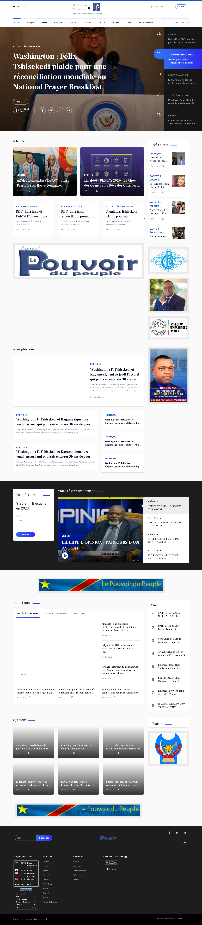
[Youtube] (162, 7)
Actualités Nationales (119, 207)
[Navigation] (89, 7)
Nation (44, 22)
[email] (33, 838)
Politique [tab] (79, 613)
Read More (20, 102)
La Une (16, 22)
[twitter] (157, 7)
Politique (30, 22)
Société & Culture (72, 207)
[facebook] (151, 7)
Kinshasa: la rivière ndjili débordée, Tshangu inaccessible (171, 694)
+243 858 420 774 (82, 9)
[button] (144, 218)
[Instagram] (168, 7)
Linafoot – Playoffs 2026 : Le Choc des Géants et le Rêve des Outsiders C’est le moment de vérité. (111, 185)
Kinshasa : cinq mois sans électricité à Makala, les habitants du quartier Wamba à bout (119, 627)
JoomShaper (25, 919)
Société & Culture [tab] (27, 613)
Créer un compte (80, 875)
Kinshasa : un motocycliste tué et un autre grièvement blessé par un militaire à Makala (32, 785)
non (20, 521)
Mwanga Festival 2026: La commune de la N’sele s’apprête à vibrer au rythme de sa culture (120, 670)
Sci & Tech (87, 22)
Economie (58, 22)
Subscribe (44, 838)
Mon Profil (77, 866)
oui (20, 516)
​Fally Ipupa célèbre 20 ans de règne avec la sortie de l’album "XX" (117, 648)
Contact (181, 6)
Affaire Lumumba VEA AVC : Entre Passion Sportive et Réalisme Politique (43, 185)
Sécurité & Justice (27, 207)
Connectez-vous (79, 871)
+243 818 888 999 (82, 5)
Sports (102, 22)
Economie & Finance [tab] (56, 613)
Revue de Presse (146, 22)
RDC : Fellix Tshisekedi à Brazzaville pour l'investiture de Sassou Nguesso (77, 785)
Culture (73, 22)
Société (116, 22)
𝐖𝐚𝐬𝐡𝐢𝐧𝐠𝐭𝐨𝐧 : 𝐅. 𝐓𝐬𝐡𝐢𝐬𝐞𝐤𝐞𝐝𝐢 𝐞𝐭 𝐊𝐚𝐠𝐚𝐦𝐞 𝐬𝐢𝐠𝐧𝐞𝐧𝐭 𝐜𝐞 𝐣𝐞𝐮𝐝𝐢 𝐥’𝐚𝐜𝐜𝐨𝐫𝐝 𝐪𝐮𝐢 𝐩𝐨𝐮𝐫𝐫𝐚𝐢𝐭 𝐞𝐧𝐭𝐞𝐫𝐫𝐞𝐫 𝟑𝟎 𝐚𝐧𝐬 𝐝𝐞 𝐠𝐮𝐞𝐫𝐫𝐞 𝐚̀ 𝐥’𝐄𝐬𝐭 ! (54, 424)
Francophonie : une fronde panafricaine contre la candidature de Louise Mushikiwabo (120, 693)
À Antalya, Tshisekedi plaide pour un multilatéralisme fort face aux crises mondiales (32, 748)
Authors (76, 862)
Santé (128, 22)
